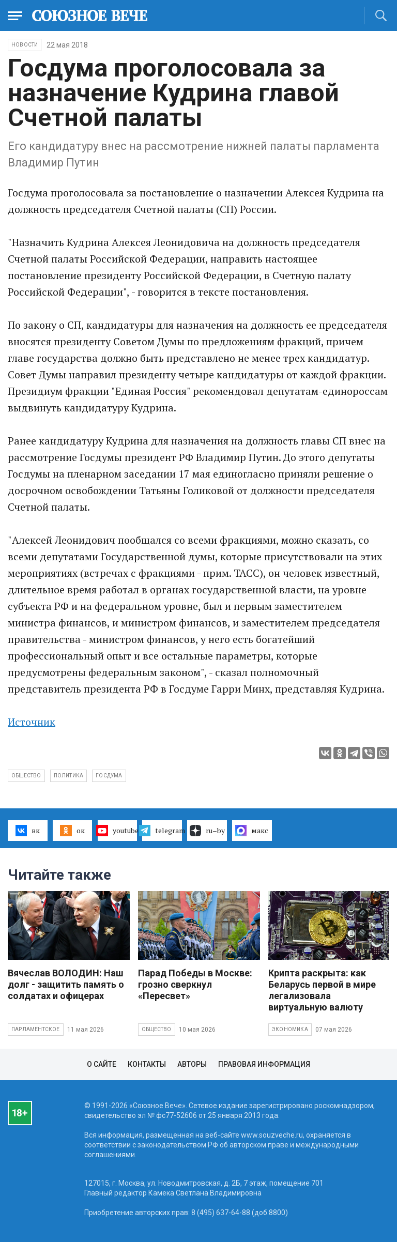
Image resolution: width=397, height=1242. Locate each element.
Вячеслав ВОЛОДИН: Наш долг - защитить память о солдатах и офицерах (66, 984)
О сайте (101, 1064)
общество (26, 775)
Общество (157, 1029)
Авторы (192, 1064)
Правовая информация (264, 1064)
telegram (162, 830)
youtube (118, 830)
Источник (31, 722)
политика (69, 775)
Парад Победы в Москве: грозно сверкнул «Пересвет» (195, 984)
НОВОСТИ (24, 45)
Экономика (290, 1029)
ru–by (207, 830)
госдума (109, 775)
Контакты (147, 1064)
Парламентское (35, 1029)
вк (28, 830)
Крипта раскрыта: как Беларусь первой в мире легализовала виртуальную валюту (322, 990)
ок (72, 830)
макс (251, 830)
